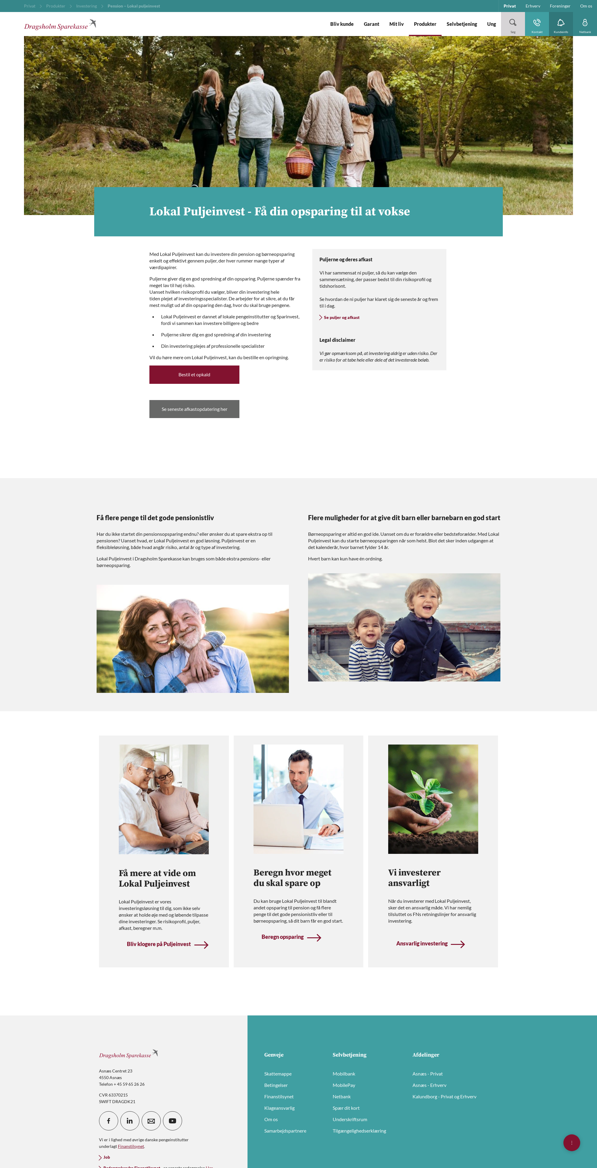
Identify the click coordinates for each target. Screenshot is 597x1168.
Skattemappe (278, 1073)
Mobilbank (344, 1073)
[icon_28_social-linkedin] (130, 1120)
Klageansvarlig (279, 1108)
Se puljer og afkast (342, 317)
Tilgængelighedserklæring (359, 1130)
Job (107, 1157)
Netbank (342, 1096)
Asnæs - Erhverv (429, 1085)
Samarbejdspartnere (285, 1130)
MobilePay (344, 1085)
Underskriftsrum (350, 1119)
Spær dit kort (346, 1108)
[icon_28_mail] (151, 1120)
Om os (271, 1119)
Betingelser (276, 1085)
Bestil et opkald (194, 374)
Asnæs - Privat (427, 1073)
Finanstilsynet (279, 1096)
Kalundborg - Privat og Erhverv (444, 1096)
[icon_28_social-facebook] (108, 1120)
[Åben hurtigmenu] (571, 1142)
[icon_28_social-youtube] (172, 1120)
